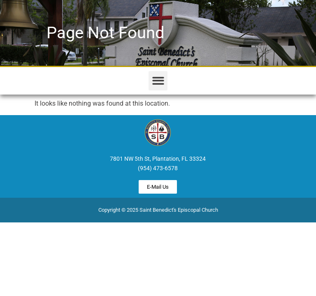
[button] (158, 80)
